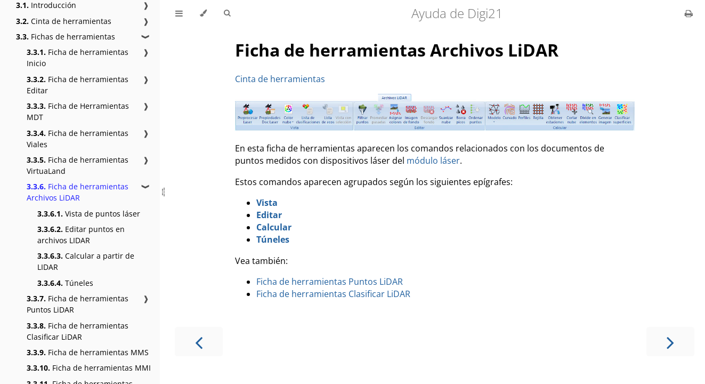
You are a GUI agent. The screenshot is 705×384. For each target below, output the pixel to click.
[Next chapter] (670, 341)
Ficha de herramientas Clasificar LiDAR (77, 331)
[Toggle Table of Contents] (179, 13)
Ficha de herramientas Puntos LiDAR (77, 304)
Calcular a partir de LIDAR (85, 261)
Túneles (65, 283)
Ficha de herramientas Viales (77, 138)
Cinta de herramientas (63, 21)
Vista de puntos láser (88, 214)
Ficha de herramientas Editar (77, 84)
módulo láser (433, 160)
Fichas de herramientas (65, 36)
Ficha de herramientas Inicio (77, 57)
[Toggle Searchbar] (227, 13)
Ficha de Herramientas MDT (78, 111)
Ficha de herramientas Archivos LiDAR (77, 192)
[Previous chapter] (199, 341)
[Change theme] (203, 13)
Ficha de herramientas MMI (89, 368)
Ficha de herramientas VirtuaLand (77, 165)
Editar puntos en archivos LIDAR (81, 234)
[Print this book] (688, 13)
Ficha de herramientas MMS (88, 352)
